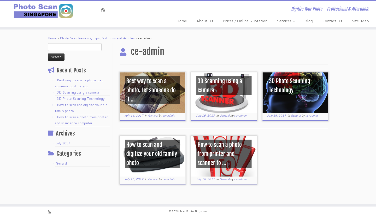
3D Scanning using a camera (78, 92)
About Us (204, 21)
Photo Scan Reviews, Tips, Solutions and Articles (97, 38)
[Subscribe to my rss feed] (104, 9)
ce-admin (169, 115)
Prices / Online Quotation (245, 21)
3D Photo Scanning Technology (81, 98)
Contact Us (332, 21)
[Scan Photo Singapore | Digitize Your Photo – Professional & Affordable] (43, 11)
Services (286, 21)
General (61, 163)
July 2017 (63, 143)
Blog (309, 21)
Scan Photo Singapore (193, 211)
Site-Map (360, 21)
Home (181, 21)
